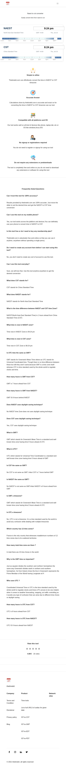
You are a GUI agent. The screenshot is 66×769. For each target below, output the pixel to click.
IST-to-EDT (25, 731)
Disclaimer (10, 710)
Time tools (25, 700)
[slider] (55, 38)
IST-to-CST (25, 717)
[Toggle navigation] (57, 3)
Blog (8, 724)
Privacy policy (12, 717)
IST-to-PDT (25, 738)
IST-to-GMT (25, 724)
